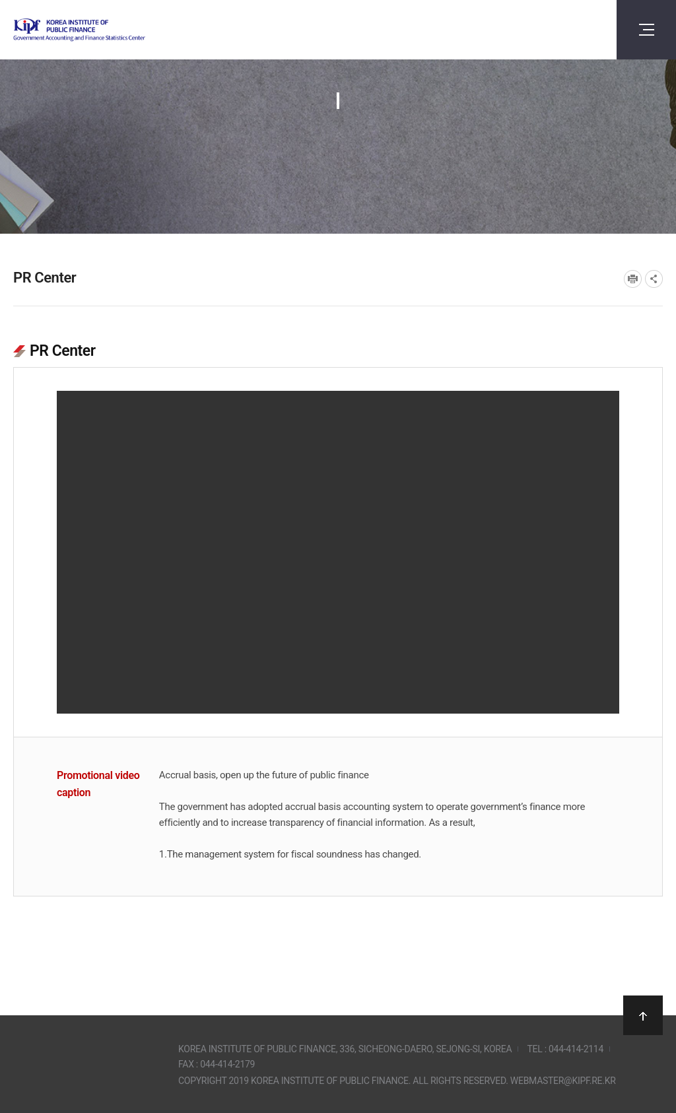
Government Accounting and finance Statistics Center (114, 30)
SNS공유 (654, 279)
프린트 (633, 279)
